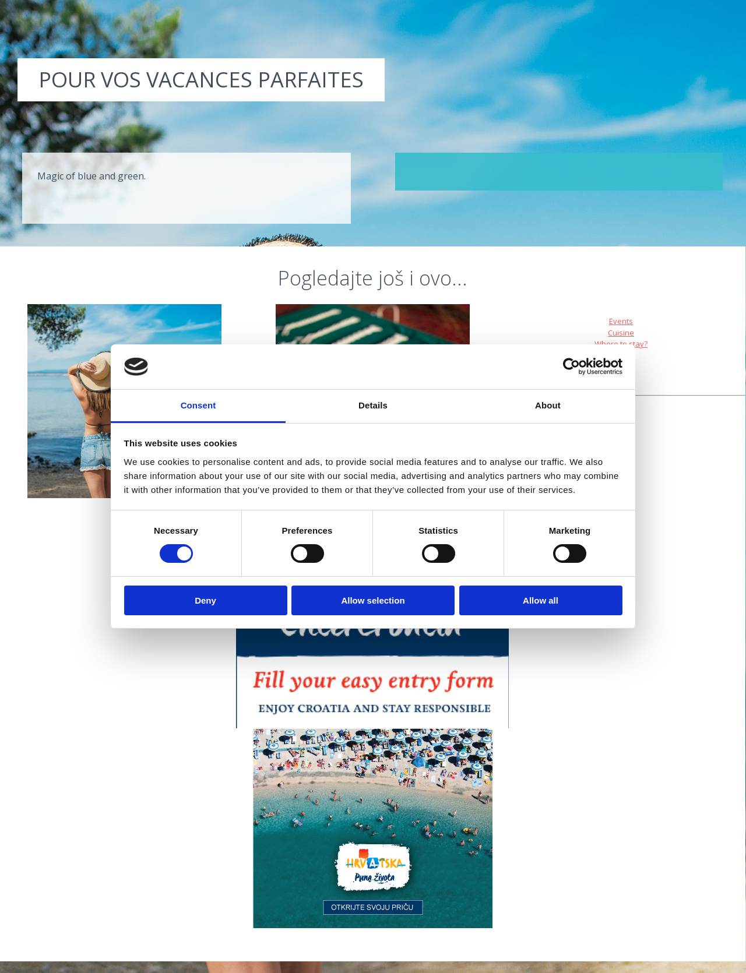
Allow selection (372, 600)
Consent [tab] (198, 405)
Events (621, 321)
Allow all (540, 600)
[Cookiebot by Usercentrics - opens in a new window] (571, 366)
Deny (205, 600)
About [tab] (548, 405)
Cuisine (621, 332)
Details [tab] (373, 405)
